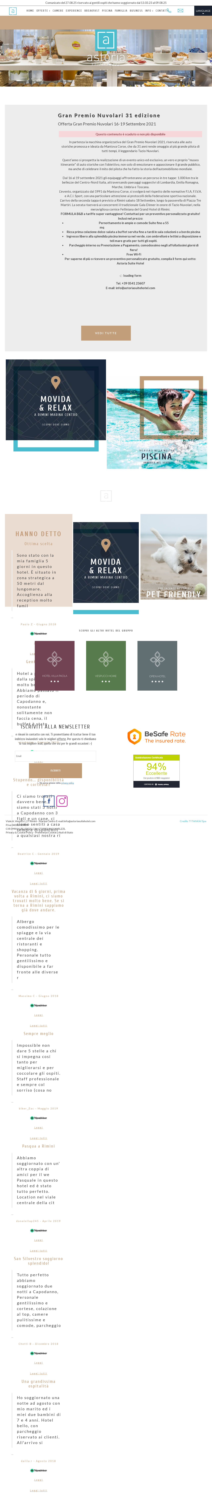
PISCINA (102, 10)
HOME (30, 10)
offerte (61, 739)
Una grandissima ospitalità (38, 1390)
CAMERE (56, 10)
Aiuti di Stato (65, 832)
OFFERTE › (42, 10)
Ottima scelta (38, 544)
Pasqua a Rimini (39, 1152)
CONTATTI (154, 10)
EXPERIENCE (71, 10)
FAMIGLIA (115, 10)
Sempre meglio (38, 1039)
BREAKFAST (88, 10)
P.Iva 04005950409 (17, 824)
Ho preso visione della (57, 783)
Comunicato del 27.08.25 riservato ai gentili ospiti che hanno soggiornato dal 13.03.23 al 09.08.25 (106, 2)
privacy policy (67, 783)
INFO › (142, 10)
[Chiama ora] (169, 10)
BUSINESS (129, 10)
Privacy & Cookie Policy (19, 832)
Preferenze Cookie (45, 832)
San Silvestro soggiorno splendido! (38, 1267)
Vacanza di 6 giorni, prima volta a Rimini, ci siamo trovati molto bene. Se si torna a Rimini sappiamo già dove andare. (38, 904)
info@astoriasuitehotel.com (79, 821)
